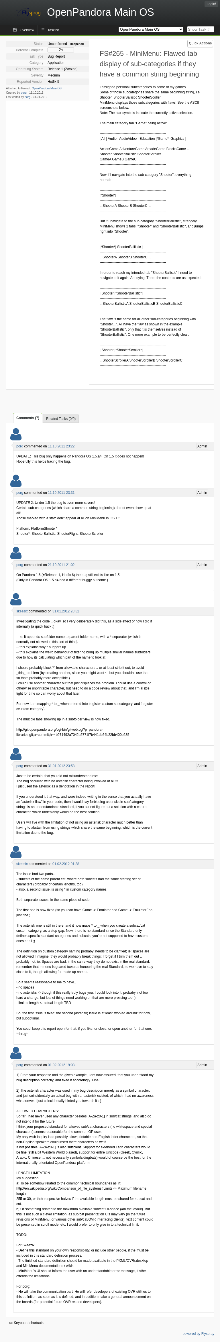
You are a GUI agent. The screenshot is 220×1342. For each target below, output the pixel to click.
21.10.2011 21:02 (61, 565)
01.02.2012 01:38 (65, 864)
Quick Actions (200, 43)
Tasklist (53, 30)
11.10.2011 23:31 (61, 493)
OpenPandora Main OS (47, 88)
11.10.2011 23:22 (61, 446)
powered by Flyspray (198, 1334)
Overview (27, 30)
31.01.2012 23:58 (61, 766)
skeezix (22, 611)
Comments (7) (27, 418)
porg (24, 92)
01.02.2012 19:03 (61, 1065)
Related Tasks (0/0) (61, 419)
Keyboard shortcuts (26, 1323)
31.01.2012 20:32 (65, 611)
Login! (211, 4)
